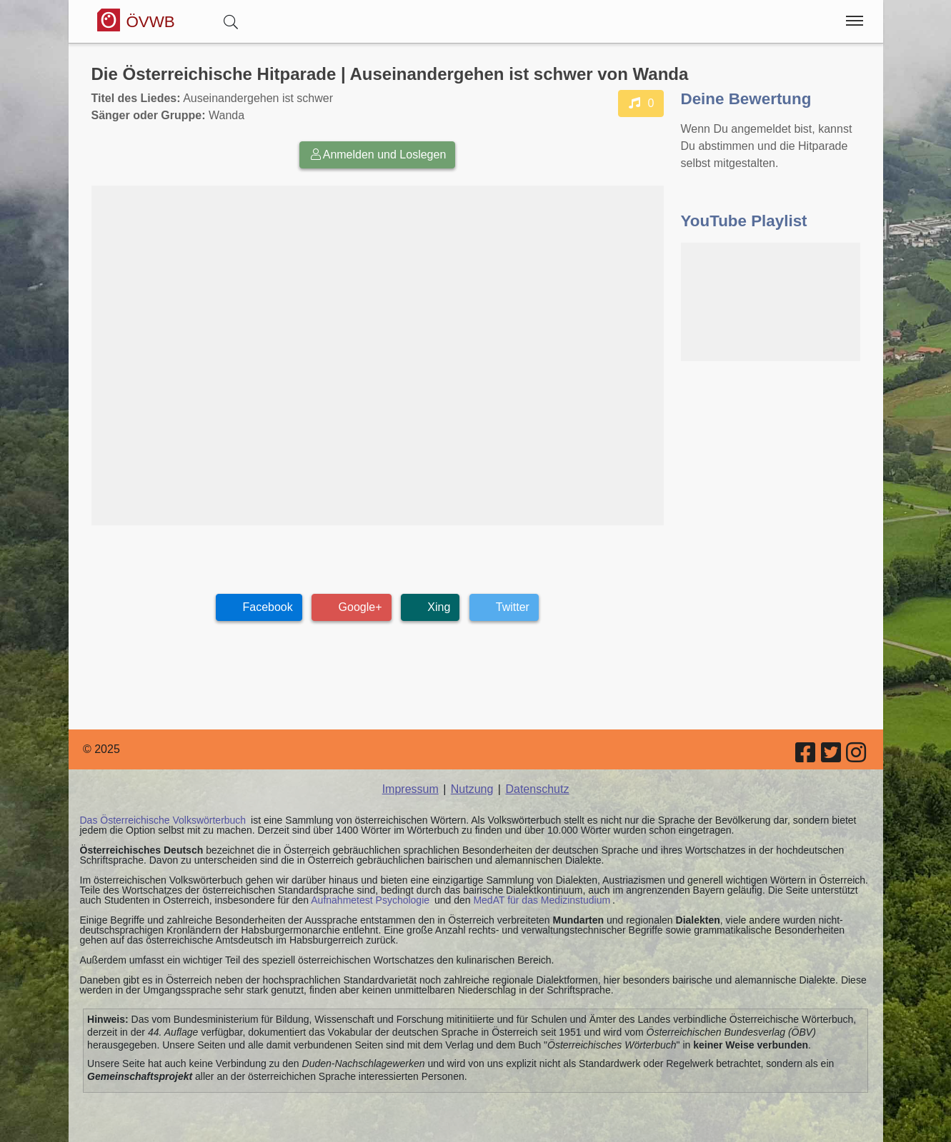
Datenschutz (537, 789)
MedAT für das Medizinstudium (541, 900)
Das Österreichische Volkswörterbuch (163, 820)
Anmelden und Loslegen (378, 154)
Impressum (410, 789)
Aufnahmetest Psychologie (370, 900)
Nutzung (472, 789)
